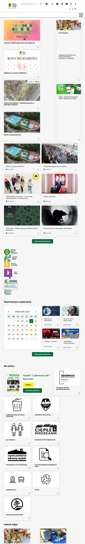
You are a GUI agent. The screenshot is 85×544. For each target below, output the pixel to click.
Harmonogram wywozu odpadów (70, 344)
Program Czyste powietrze (71, 375)
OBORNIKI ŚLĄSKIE (42, 494)
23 (23, 294)
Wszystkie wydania (31, 354)
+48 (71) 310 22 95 (29, 508)
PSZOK (47, 395)
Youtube (44, 516)
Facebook (31, 516)
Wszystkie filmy (42, 476)
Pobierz (28, 347)
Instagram (38, 516)
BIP (23, 516)
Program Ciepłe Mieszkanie (51, 375)
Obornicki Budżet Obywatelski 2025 (52, 344)
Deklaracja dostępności (74, 516)
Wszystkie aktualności (42, 201)
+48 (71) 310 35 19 (29, 506)
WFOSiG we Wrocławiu (69, 395)
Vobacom (79, 541)
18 (32, 290)
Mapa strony (72, 511)
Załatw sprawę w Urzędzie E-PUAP (13, 395)
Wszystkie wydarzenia (42, 314)
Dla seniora (30, 375)
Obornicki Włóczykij (10, 375)
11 (32, 285)
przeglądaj (69, 51)
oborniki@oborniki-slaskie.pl (34, 511)
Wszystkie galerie (42, 436)
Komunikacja (31, 395)
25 (32, 294)
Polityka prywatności (74, 521)
